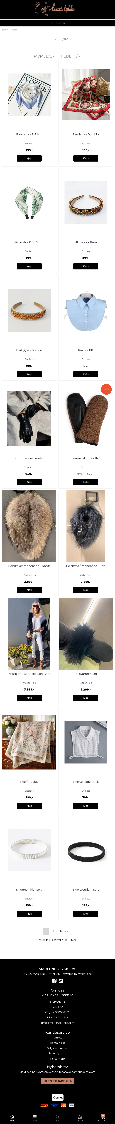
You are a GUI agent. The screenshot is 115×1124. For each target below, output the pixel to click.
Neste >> (64, 931)
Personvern (57, 1058)
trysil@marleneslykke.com (57, 1022)
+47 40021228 (60, 1017)
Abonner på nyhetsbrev (57, 1080)
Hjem (3, 30)
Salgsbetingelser (57, 1048)
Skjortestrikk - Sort (86, 889)
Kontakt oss (57, 1042)
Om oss (57, 1037)
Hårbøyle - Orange (29, 350)
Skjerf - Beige (29, 781)
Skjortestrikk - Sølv (29, 889)
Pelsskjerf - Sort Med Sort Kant (29, 674)
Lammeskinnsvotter (86, 458)
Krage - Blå (86, 350)
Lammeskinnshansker (29, 458)
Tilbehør (12, 30)
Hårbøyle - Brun (86, 242)
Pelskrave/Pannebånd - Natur (29, 566)
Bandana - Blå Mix (29, 134)
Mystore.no (85, 973)
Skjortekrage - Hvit (86, 781)
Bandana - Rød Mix (85, 134)
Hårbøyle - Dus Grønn (29, 242)
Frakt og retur (57, 1053)
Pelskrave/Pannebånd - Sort (85, 566)
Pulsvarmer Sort (86, 674)
